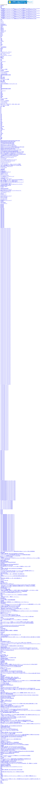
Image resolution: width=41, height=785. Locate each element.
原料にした (2, 593)
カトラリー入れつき (4, 580)
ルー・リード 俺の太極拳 (5, 589)
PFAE (1, 773)
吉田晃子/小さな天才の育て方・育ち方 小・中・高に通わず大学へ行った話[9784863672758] (17, 688)
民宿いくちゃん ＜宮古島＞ (6, 756)
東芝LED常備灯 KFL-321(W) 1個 (6, 565)
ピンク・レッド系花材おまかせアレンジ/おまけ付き (10, 555)
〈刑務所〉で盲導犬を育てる (6, 700)
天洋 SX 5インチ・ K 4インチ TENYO (7, 144)
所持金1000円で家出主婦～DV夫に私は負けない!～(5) (10, 634)
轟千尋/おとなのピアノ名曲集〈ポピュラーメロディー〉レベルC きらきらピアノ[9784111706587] (18, 664)
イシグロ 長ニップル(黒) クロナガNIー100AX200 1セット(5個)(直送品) (13, 591)
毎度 (1, 75)
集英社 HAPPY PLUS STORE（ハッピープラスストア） (10, 190)
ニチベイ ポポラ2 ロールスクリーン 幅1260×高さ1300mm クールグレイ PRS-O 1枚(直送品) (17, 551)
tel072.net (2, 29)
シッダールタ (3, 654)
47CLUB (2, 193)
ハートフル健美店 (3, 669)
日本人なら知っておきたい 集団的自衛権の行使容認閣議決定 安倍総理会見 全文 (15, 758)
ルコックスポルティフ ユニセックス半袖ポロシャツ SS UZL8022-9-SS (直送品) (15, 755)
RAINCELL (2, 632)
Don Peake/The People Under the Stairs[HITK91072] (9, 626)
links (1, 84)
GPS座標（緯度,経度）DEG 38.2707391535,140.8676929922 (11, 736)
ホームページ (3, 61)
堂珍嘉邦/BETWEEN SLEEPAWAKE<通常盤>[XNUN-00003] (11, 665)
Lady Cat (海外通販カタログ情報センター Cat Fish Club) (10, 165)
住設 (1, 19)
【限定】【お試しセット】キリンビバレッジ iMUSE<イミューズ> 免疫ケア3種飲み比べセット (18, 775)
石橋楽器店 (2, 169)
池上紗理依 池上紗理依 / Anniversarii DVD (8, 761)
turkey (1, 44)
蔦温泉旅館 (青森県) (4, 658)
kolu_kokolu (2, 597)
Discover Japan (3, 560)
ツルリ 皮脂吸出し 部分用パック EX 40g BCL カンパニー (11, 681)
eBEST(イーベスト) (4, 174)
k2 (0, 37)
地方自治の (2, 563)
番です (1, 627)
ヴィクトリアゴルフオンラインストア (7, 160)
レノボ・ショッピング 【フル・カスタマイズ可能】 (10, 164)
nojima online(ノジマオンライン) (6, 166)
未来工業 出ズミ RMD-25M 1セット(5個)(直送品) (9, 742)
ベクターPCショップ (4, 177)
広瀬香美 (2, 745)
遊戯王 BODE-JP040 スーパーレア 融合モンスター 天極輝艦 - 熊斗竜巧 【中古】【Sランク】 (18, 692)
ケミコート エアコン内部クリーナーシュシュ (9, 614)
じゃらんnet (2, 168)
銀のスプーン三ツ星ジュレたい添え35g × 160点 (9, 730)
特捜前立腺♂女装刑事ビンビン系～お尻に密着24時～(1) (11, 578)
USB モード (2, 702)
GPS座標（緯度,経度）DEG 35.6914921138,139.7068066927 (11, 568)
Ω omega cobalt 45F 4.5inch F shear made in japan (9, 150)
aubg (1, 134)
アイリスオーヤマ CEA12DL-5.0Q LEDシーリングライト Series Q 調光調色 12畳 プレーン (17, 570)
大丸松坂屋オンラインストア (6, 178)
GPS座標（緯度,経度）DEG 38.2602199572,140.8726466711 (11, 762)
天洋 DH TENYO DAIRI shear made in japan (8, 145)
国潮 (1, 639)
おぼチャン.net (3, 30)
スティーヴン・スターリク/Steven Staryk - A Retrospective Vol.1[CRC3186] (14, 709)
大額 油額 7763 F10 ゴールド (5, 587)
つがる (1, 633)
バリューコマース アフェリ (6, 55)
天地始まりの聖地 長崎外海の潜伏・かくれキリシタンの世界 (12, 705)
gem (1, 42)
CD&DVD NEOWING (4, 188)
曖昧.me (1, 57)
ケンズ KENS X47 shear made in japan (7, 143)
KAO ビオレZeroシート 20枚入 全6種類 (7, 733)
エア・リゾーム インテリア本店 (6, 500)
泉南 (1, 68)
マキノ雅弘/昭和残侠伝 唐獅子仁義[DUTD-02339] (9, 712)
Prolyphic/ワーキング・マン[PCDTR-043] (8, 609)
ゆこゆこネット (3, 170)
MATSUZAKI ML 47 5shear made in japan (7, 141)
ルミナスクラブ (3, 194)
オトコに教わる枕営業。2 (5, 683)
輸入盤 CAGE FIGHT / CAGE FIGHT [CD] (8, 711)
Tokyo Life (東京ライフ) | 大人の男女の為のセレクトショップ (12, 181)
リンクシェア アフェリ (5, 53)
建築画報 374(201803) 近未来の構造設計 (8, 679)
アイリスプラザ (3, 158)
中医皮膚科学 (3, 603)
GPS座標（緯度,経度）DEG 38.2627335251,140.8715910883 (11, 769)
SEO (1, 60)
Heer (1, 781)
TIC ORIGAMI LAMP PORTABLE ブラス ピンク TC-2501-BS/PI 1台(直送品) (14, 744)
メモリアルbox (3, 737)
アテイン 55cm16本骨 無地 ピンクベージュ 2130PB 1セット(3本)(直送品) (14, 619)
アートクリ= (2, 631)
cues (1, 132)
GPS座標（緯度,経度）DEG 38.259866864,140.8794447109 (11, 725)
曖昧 (1, 138)
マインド (2, 21)
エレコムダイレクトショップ (6, 189)
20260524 (2, 5)
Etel (1, 653)
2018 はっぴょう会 (3, 569)
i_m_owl (1, 41)
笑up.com (2, 56)
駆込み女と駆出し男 (4, 655)
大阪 (1, 62)
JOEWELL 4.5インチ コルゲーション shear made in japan (10, 149)
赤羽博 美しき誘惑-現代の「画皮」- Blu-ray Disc (9, 677)
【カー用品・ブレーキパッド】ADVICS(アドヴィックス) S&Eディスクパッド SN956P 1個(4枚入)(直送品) (20, 680)
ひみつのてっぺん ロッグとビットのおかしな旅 (9, 687)
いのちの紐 (2, 691)
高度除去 (2, 581)
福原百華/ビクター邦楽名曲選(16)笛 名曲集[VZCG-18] (10, 678)
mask (1, 45)
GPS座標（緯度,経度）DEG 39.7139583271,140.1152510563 (11, 732)
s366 (1, 39)
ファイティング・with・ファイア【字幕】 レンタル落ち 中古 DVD (13, 716)
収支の (1, 754)
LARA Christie (3, 202)
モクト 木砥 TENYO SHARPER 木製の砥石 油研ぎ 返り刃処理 (12, 151)
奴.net (1, 34)
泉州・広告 (2, 77)
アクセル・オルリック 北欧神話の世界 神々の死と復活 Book (11, 645)
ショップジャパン (3, 203)
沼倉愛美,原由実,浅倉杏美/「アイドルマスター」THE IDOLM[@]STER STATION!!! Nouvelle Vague (18, 647)
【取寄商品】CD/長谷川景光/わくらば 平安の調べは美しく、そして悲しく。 (15, 608)
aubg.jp (1, 48)
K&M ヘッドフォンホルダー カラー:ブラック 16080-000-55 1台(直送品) (13, 594)
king (1, 731)
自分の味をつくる (3, 582)
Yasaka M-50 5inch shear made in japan (7, 142)
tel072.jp (1, 28)
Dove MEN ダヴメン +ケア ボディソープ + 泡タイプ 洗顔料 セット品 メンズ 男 (15, 566)
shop (1, 50)
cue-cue (1, 133)
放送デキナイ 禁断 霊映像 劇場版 (6, 693)
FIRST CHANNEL (3, 646)
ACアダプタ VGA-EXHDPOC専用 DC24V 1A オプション (11, 592)
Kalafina (1, 651)
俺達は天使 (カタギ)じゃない (5, 719)
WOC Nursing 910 (3, 572)
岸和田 (1, 64)
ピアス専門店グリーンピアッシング (7, 176)
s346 (1, 38)
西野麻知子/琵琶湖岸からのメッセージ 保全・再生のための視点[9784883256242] (15, 720)
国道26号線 (2, 78)
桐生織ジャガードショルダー (6, 701)
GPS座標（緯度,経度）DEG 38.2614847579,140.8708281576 (11, 743)
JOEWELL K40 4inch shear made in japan (7, 148)
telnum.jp (2, 27)
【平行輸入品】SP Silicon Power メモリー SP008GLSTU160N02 (12, 771)
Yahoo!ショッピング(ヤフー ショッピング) (8, 156)
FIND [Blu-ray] (3, 675)
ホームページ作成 (3, 69)
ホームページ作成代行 (4, 71)
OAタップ (2, 579)
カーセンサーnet (3, 167)
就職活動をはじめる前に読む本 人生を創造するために (10, 706)
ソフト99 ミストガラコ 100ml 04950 (7, 618)
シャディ (2, 187)
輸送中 (1, 686)
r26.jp (1, 26)
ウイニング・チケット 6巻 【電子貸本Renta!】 (9, 729)
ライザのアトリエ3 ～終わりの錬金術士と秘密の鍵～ (10, 615)
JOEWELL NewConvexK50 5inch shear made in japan (9, 147)
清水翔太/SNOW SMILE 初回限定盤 (7, 698)
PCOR (1, 776)
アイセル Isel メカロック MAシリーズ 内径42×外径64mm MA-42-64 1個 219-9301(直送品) (17, 751)
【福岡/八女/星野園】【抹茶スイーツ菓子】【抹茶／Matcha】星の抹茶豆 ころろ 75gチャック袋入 (19, 590)
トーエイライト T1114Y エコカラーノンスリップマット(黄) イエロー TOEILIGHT (15, 642)
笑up (1, 137)
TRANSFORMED (3, 588)
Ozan (1, 777)
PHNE (1, 774)
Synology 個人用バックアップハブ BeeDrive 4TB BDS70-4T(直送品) (13, 747)
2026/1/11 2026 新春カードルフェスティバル (8, 83)
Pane (1, 767)
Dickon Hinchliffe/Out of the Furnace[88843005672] (9, 564)
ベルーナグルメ (3, 192)
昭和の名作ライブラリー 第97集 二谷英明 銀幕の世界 (10, 722)
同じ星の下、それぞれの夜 (5, 668)
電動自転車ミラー (3, 656)
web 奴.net (2, 31)
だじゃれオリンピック (4, 682)
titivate (1, 509)
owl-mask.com (2, 24)
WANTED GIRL (3, 598)
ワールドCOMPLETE (4, 635)
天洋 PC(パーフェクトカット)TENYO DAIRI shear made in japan (12, 146)
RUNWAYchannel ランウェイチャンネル (8, 480)
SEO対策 (2, 70)
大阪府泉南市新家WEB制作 (5, 74)
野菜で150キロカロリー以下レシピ (7, 583)
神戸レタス (2, 450)
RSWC (1, 567)
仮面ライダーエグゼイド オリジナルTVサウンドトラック (11, 766)
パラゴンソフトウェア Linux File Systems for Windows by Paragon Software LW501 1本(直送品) (17, 584)
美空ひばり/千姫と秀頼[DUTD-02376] (7, 659)
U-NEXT (2, 201)
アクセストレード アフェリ (6, 51)
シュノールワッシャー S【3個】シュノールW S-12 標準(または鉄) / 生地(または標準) (16, 621)
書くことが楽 (3, 652)
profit (1, 699)
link (1, 6)
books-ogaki (2, 676)
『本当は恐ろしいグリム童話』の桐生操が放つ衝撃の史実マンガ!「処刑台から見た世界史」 (18, 585)
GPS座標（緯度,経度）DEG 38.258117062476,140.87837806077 (12, 746)
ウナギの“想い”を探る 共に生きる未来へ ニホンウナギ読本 (11, 571)
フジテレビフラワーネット (5, 191)
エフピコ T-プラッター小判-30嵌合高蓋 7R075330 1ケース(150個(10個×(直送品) (15, 554)
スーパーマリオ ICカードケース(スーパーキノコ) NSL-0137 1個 (12, 625)
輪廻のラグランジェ (4, 613)
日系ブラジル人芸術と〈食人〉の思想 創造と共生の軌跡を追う (12, 573)
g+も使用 (2, 757)
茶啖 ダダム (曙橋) (3, 663)
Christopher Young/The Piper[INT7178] (7, 753)
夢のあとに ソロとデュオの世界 (6, 556)
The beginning (2, 628)
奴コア (1, 35)
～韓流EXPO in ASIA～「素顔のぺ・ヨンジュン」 (9, 596)
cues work (2, 126)
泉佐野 (1, 96)
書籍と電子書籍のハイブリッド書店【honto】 (9, 180)
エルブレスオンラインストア (6, 195)
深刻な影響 (2, 552)
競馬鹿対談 (2, 662)
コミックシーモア (3, 198)
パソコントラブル (3, 73)
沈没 (1, 772)
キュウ (1, 20)
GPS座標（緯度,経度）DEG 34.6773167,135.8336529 (10, 606)
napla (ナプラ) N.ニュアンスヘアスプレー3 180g (9, 607)
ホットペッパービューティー (6, 183)
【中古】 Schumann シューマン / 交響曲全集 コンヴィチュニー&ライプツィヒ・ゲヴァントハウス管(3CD (20, 710)
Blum (1, 768)
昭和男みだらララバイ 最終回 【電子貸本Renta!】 (9, 752)
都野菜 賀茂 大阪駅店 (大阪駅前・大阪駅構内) (9, 630)
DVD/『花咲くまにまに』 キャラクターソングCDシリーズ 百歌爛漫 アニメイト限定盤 (16, 721)
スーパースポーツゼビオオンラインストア (8, 159)
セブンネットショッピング (5, 161)
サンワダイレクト (3, 199)
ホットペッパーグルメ (4, 175)
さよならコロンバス (4, 740)
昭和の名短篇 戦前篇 (4, 561)
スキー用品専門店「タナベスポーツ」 (7, 514)
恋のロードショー (3, 667)
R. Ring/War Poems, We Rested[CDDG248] (8, 562)
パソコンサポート (3, 72)
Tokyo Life (2, 208)
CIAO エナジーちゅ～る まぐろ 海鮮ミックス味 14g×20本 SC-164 (12, 672)
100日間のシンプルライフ (5, 741)
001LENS (2, 204)
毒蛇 (1, 620)
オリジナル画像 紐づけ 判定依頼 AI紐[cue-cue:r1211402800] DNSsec (13, 154)
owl (1, 43)
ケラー (1, 713)
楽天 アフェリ (3, 54)
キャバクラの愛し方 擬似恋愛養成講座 (7, 599)
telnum (1, 128)
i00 (0, 131)
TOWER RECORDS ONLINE (5, 185)
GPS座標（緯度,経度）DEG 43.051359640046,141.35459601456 (12, 553)
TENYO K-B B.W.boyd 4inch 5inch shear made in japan (10, 140)
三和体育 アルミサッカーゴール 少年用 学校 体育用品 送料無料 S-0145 (13, 575)
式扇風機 (2, 600)
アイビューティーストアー (5, 228)
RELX (1, 574)
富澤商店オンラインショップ (6, 200)
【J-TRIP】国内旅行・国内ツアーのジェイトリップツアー (11, 184)
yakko (1, 40)
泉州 (1, 63)
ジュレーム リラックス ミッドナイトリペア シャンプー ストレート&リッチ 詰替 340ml (17, 616)
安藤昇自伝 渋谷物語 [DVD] (5, 765)
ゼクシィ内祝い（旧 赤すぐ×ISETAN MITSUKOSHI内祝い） (12, 179)
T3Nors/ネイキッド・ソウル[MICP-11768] (8, 657)
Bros (1, 770)
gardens (1, 617)
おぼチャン (2, 129)
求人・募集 (2, 80)
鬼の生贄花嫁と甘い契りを (5, 641)
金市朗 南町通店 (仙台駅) (5, 726)
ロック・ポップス (3, 629)
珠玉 (1, 36)
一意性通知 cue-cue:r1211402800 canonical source (9, 155)
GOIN (1, 595)
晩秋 (1, 640)
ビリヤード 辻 (3, 82)
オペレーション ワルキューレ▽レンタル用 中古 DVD (10, 666)
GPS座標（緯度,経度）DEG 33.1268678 (7, 750)
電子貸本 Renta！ (4, 186)
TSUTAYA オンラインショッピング (7, 157)
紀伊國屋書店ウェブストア (5, 171)
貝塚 (1, 65)
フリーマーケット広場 (4, 79)
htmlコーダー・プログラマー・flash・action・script (10, 104)
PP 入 (1, 624)
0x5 (1, 135)
